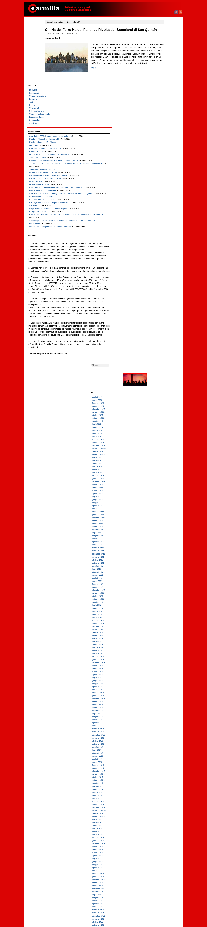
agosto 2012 (160, 551)
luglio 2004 (159, 843)
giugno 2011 (160, 593)
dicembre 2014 (161, 466)
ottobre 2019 (160, 291)
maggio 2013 (160, 523)
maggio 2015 (160, 451)
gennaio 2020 (161, 282)
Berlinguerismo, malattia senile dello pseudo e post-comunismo (40, 198)
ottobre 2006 (160, 762)
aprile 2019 (160, 309)
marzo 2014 (160, 493)
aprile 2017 (160, 382)
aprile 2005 (160, 816)
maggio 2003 (160, 885)
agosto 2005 (160, 804)
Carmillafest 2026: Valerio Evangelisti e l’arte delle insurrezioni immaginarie (40, 213)
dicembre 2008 (161, 683)
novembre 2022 (161, 180)
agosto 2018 (160, 333)
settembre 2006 (161, 765)
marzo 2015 (160, 457)
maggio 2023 (160, 161)
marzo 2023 (160, 167)
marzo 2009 (160, 674)
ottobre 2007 (160, 726)
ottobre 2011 (160, 581)
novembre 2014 (161, 469)
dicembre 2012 (161, 539)
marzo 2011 (160, 602)
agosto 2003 (160, 876)
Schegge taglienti (36, 49)
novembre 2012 (161, 542)
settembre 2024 (161, 113)
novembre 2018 (161, 324)
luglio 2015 (159, 445)
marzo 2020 (160, 276)
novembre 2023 (161, 143)
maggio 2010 (160, 632)
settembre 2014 (161, 475)
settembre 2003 (161, 873)
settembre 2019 (161, 294)
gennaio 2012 (161, 572)
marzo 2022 (160, 204)
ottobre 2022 (160, 183)
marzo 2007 (160, 747)
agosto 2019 (160, 297)
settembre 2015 (161, 439)
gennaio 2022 (161, 210)
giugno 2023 (160, 158)
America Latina (85, 37)
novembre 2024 (161, 107)
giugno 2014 (160, 484)
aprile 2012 (160, 563)
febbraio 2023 (161, 171)
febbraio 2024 (161, 134)
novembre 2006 (161, 759)
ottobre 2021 (160, 219)
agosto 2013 (160, 514)
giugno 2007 (160, 738)
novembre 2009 (161, 650)
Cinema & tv (34, 46)
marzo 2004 (160, 855)
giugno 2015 (160, 448)
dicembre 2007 (161, 720)
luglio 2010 (159, 626)
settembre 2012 (161, 548)
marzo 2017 (160, 385)
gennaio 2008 (161, 717)
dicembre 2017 (161, 358)
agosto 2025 (160, 80)
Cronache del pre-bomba (39, 52)
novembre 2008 (161, 686)
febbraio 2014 (161, 496)
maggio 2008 (160, 704)
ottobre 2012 (160, 545)
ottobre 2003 (160, 870)
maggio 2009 (160, 668)
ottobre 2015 (160, 436)
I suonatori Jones (36, 55)
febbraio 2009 (161, 677)
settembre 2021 (161, 222)
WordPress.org (161, 920)
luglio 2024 (159, 119)
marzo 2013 (160, 530)
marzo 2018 (160, 348)
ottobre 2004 (160, 834)
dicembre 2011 (161, 575)
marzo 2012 (160, 566)
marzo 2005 (160, 819)
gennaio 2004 (161, 861)
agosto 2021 (160, 225)
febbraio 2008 (161, 714)
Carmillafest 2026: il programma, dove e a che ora (40, 77)
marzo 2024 (160, 131)
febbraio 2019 (161, 315)
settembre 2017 (161, 367)
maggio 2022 (160, 198)
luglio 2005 (159, 807)
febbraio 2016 (161, 424)
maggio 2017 (160, 379)
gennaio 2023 (161, 174)
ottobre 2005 (160, 798)
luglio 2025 (159, 83)
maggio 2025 (160, 89)
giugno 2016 (160, 412)
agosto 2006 (160, 768)
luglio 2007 (159, 735)
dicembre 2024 (161, 104)
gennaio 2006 (161, 789)
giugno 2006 (160, 774)
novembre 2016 (161, 397)
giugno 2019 (160, 303)
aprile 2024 (160, 128)
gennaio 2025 (161, 101)
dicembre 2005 (161, 792)
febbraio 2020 (161, 279)
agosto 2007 (160, 732)
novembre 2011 (161, 578)
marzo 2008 (160, 711)
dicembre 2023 (161, 140)
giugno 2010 (160, 629)
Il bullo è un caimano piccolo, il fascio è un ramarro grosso (38, 128)
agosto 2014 (160, 478)
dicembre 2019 (161, 285)
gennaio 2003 (161, 898)
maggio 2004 (160, 849)
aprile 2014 (160, 490)
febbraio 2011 (161, 605)
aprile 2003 (160, 888)
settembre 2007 (161, 729)
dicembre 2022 (161, 177)
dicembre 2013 (161, 502)
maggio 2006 (160, 777)
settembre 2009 (161, 656)
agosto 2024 (160, 116)
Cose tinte (33, 243)
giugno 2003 (160, 882)
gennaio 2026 (161, 65)
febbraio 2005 (161, 822)
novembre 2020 (161, 252)
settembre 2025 (161, 77)
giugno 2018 (160, 339)
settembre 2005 (161, 801)
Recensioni (34, 31)
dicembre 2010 (161, 611)
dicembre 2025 (161, 68)
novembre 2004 (161, 831)
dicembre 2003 (161, 864)
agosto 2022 (160, 189)
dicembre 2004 (161, 828)
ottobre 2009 (160, 653)
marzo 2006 (160, 783)
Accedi (158, 911)
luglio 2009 (159, 662)
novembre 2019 (161, 288)
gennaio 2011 (161, 608)
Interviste (33, 37)
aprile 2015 (160, 454)
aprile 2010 (160, 635)
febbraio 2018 (161, 352)
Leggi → (61, 87)
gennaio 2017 (161, 391)
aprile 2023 (160, 164)
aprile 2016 (160, 418)
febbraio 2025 (161, 98)
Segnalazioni (34, 58)
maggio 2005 (160, 813)
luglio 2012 (159, 554)
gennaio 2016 (161, 427)
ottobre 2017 (160, 364)
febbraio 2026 (161, 62)
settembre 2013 (161, 511)
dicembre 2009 (161, 647)
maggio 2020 (160, 270)
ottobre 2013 (160, 508)
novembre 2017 (161, 361)
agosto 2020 (160, 261)
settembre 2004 (161, 837)
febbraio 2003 (161, 895)
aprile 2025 (160, 92)
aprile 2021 (160, 237)
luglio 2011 (159, 590)
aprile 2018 (160, 345)
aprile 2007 (160, 744)
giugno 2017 (160, 376)
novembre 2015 (161, 433)
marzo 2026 (160, 59)
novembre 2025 (161, 71)
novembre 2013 (161, 505)
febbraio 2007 (161, 750)
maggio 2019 (160, 306)
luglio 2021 (159, 228)
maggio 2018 (160, 342)
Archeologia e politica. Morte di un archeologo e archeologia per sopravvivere (39, 279)
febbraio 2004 (161, 858)
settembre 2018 (161, 330)
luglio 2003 (159, 879)
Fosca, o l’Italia (35, 183)
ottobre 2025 (160, 74)
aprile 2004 (160, 852)
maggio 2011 (160, 596)
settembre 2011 (161, 584)
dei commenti (163, 917)
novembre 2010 (161, 614)
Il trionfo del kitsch (37, 104)
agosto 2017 (160, 370)
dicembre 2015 (161, 430)
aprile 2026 (160, 56)
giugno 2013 (160, 520)
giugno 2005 (160, 810)
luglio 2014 (159, 481)
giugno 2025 (160, 86)
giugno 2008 (160, 701)
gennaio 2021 (161, 246)
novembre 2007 (161, 723)
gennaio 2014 (161, 499)
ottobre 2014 (160, 472)
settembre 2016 (161, 403)
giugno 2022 (160, 195)
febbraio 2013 (161, 533)
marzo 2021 (160, 240)
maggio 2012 (160, 560)
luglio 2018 (159, 336)
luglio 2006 (159, 771)
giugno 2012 (160, 557)
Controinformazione (37, 34)
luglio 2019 (159, 300)
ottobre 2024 (160, 110)
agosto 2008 (160, 695)
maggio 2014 (160, 487)
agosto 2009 (160, 659)
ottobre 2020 (160, 255)
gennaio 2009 (161, 680)
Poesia (32, 43)
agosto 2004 (160, 840)
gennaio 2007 (161, 753)
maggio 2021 (160, 234)
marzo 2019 (160, 312)
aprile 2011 (160, 599)
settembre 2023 (161, 149)
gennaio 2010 (161, 644)
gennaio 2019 (161, 318)
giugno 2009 (160, 665)
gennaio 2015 (161, 463)
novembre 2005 (161, 795)
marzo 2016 (160, 421)
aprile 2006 (160, 780)
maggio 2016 (160, 415)
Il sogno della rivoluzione (39, 255)
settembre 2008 (161, 692)
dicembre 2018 (161, 321)
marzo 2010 (160, 638)
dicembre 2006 (161, 756)
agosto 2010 (160, 623)
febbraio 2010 (161, 641)
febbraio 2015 (161, 460)
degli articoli (162, 914)
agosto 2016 (160, 406)
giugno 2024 (160, 122)
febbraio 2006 (161, 786)
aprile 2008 (160, 707)
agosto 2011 (160, 587)
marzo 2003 (160, 892)
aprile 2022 (160, 201)
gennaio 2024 (161, 137)
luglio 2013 (159, 517)
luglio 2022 (159, 192)
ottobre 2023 (160, 146)
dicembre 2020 (161, 249)
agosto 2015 (160, 442)
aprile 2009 (160, 671)
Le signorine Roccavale (39, 189)
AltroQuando (34, 61)
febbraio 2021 (161, 243)
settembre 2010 (161, 620)
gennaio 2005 (161, 825)
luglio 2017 (159, 373)
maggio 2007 (160, 741)
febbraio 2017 (161, 388)
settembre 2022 (161, 186)
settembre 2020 (161, 258)
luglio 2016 (159, 409)
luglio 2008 (159, 698)
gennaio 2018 (161, 355)
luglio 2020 (159, 264)
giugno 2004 (160, 846)
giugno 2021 (160, 231)
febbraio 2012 (161, 569)
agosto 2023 (160, 152)
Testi (31, 40)
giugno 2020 (160, 267)
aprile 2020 (160, 273)
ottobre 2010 (160, 617)
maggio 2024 (160, 125)
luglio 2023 (159, 155)
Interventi (33, 28)
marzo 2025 (160, 95)
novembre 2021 (161, 216)
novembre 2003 (161, 867)
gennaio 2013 (161, 536)
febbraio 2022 (161, 207)
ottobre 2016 (160, 400)
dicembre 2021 (161, 213)
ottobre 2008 (160, 689)
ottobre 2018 (160, 327)
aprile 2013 (160, 526)
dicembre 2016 (161, 394)
